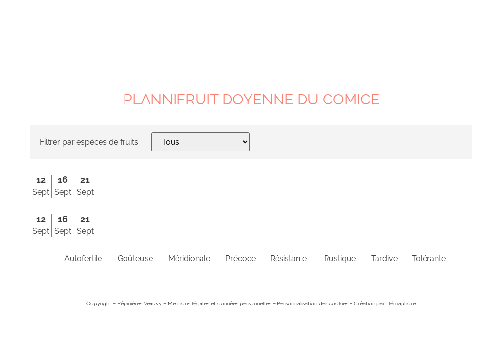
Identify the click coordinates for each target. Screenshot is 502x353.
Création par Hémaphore (385, 303)
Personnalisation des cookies (312, 303)
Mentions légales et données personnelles (219, 303)
